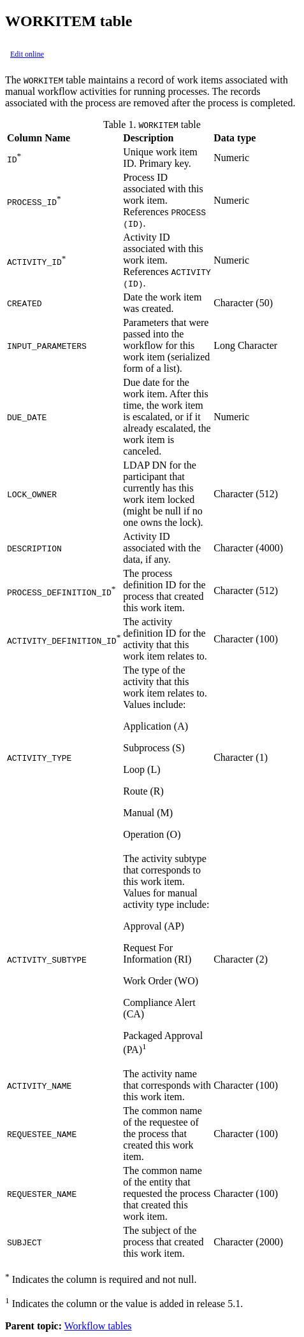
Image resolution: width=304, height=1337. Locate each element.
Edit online (27, 54)
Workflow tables (98, 1325)
